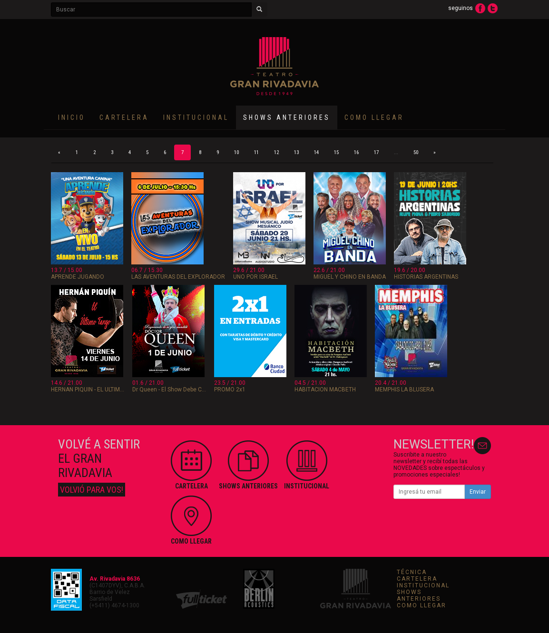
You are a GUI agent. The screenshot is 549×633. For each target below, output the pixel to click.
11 (256, 152)
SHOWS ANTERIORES (419, 595)
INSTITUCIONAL (196, 117)
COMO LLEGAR (374, 117)
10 (236, 152)
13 (296, 152)
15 (336, 152)
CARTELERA (124, 117)
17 (376, 152)
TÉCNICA (412, 572)
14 (316, 152)
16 (356, 152)
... (396, 152)
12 (276, 152)
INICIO (71, 117)
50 (415, 152)
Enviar (478, 491)
